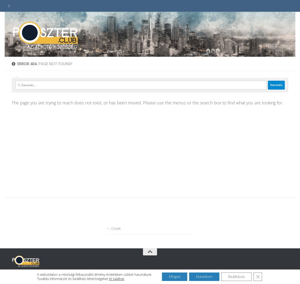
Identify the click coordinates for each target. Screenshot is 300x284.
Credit (116, 228)
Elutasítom (204, 276)
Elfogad (174, 276)
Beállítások (236, 276)
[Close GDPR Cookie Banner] (258, 277)
